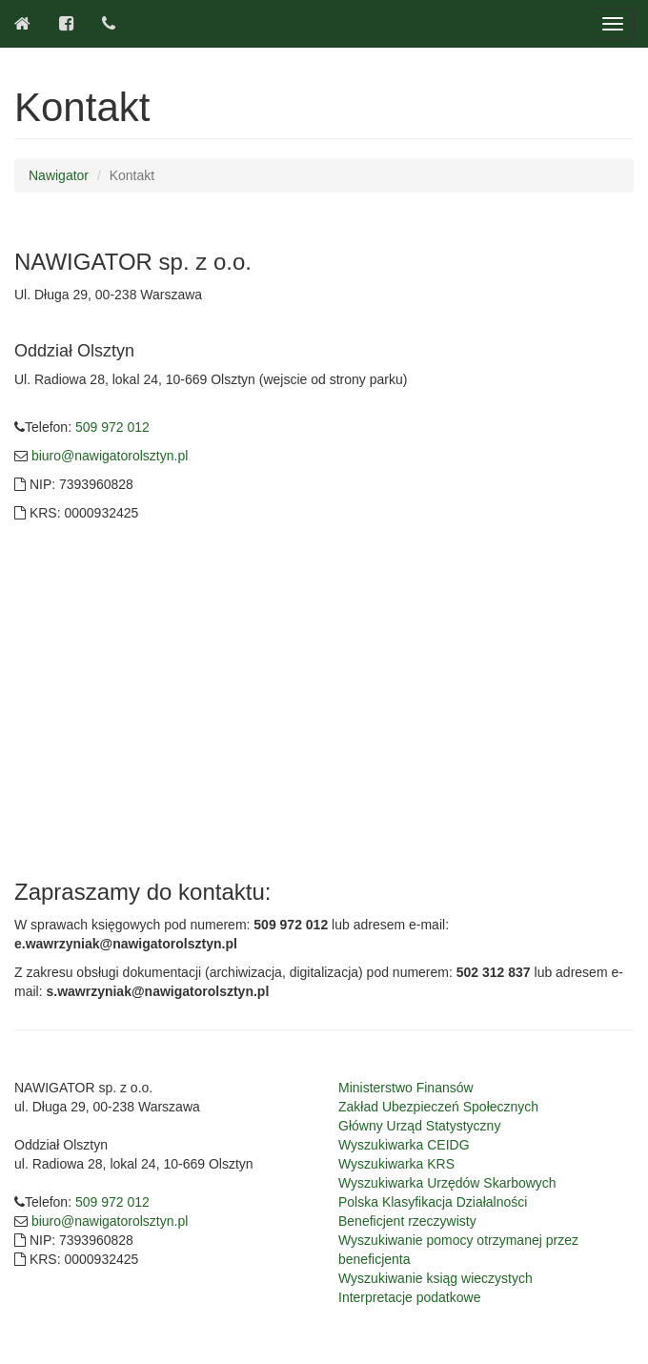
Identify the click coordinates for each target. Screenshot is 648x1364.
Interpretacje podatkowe (409, 1297)
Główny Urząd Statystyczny (419, 1125)
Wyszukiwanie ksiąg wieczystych (435, 1278)
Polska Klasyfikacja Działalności (432, 1202)
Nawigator (59, 175)
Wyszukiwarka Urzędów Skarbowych (447, 1183)
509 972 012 (112, 427)
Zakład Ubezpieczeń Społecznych (438, 1106)
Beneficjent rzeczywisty (407, 1221)
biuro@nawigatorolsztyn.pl (108, 455)
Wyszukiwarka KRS (396, 1163)
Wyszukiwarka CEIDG (404, 1144)
